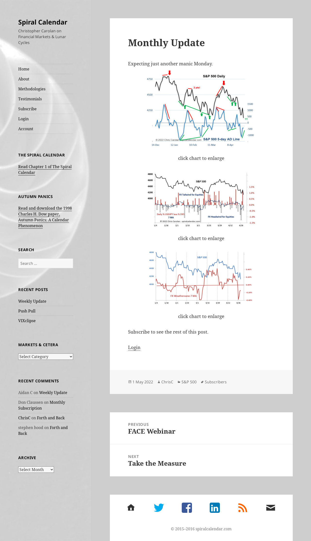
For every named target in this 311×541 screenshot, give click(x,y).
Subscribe (27, 109)
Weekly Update (32, 301)
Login (23, 118)
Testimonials (30, 99)
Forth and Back (51, 418)
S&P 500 (189, 382)
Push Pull (26, 311)
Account (25, 128)
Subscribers (216, 382)
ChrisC (24, 418)
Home (23, 69)
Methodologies (31, 89)
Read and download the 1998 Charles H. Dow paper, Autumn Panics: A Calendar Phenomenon (45, 217)
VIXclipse (27, 320)
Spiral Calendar (42, 21)
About (23, 79)
